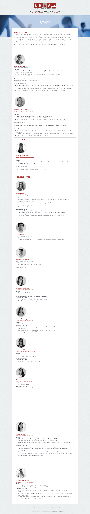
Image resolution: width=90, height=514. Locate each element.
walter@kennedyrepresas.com (24, 236)
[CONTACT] (56, 12)
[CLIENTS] (41, 12)
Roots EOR (38, 85)
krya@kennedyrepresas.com (58, 507)
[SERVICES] (34, 12)
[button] (48, 12)
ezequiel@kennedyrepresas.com (24, 261)
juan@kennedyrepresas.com (22, 67)
